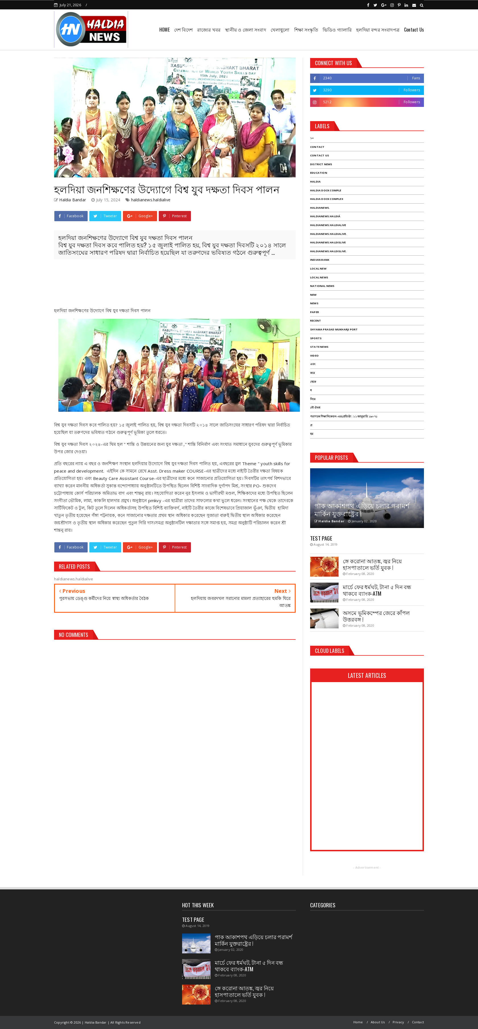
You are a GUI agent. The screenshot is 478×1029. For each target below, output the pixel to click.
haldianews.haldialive (150, 199)
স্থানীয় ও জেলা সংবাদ (245, 29)
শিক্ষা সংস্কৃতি (306, 29)
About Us (378, 1022)
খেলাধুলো (280, 29)
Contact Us (414, 29)
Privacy (398, 1022)
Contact (418, 1022)
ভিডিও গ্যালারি (337, 29)
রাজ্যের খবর (209, 29)
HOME (164, 29)
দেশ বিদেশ (183, 29)
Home (358, 1022)
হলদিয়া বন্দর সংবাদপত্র (377, 29)
